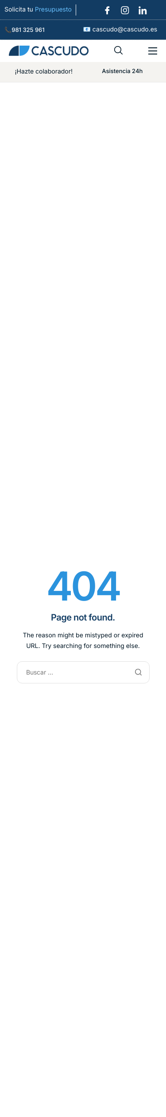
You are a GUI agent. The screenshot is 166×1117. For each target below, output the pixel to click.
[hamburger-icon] (152, 50)
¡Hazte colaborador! (44, 71)
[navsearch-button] (118, 51)
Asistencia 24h (122, 71)
